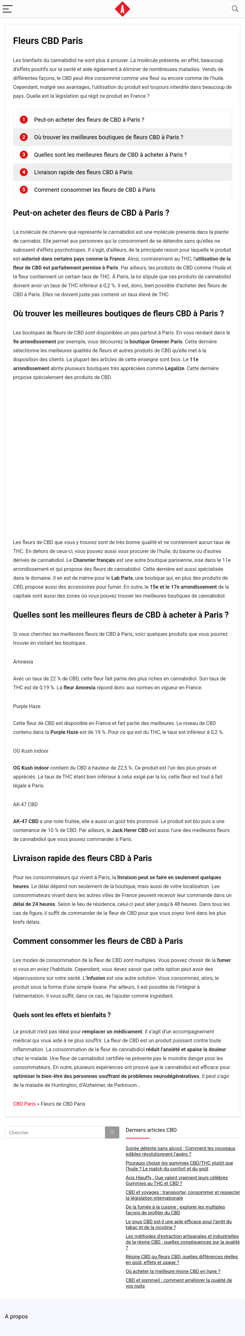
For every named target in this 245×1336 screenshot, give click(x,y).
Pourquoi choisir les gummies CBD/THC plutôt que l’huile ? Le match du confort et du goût (179, 1166)
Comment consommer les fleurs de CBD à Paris (94, 189)
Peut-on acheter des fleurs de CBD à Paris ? (89, 119)
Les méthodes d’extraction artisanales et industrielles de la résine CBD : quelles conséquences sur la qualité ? (183, 1242)
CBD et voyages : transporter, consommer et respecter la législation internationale (183, 1195)
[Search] (235, 8)
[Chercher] (112, 1132)
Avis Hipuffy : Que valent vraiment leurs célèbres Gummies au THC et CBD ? (177, 1180)
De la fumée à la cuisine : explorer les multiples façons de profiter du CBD (175, 1210)
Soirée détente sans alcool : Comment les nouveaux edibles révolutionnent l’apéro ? (180, 1151)
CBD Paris (24, 1104)
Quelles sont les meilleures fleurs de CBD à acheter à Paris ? (110, 154)
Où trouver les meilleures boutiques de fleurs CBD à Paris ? (108, 137)
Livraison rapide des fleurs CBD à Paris (83, 172)
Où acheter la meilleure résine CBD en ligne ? (173, 1271)
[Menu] (7, 8)
